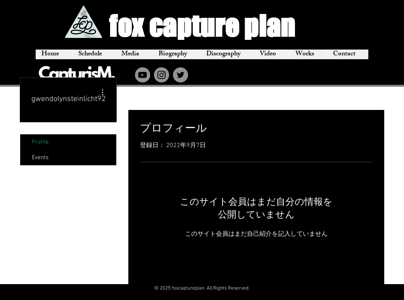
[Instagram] (161, 74)
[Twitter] (180, 74)
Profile (40, 142)
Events (40, 157)
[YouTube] (142, 74)
